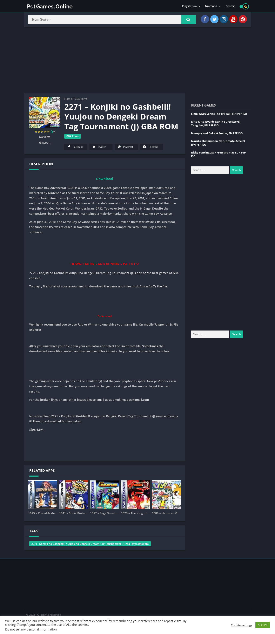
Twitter (99, 147)
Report (45, 143)
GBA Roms (81, 99)
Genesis (230, 6)
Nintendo (211, 6)
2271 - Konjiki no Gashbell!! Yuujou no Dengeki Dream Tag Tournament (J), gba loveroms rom (90, 544)
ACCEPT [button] (262, 625)
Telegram (150, 147)
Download (104, 179)
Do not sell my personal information (31, 629)
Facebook (75, 147)
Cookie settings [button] (241, 625)
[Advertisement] (137, 60)
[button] (187, 20)
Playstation (189, 6)
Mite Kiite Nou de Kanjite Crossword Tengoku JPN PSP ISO (215, 124)
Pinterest (125, 147)
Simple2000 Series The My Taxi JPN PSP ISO (219, 114)
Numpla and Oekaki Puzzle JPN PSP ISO (217, 134)
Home (68, 99)
